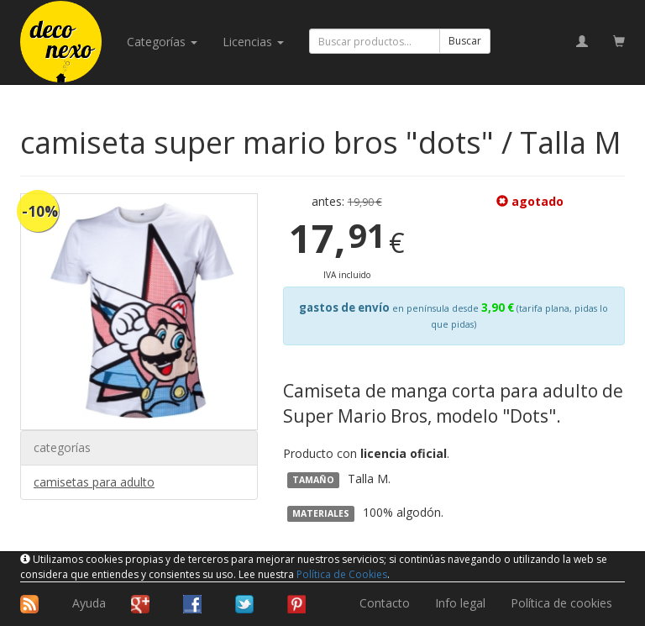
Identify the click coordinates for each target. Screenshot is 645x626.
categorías (162, 42)
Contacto (384, 603)
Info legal (460, 603)
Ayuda (89, 603)
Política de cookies (561, 603)
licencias (253, 42)
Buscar (464, 41)
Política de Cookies (341, 574)
